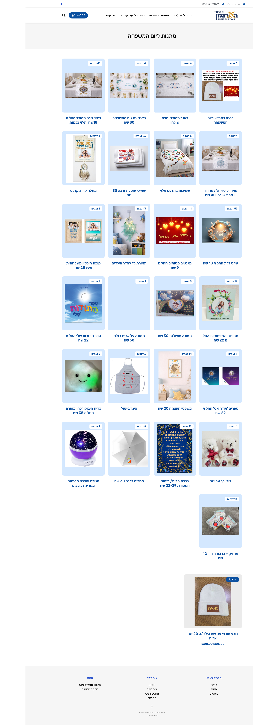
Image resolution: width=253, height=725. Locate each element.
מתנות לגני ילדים (158, 15)
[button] (38, 15)
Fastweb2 (118, 712)
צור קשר (85, 15)
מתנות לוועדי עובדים (107, 15)
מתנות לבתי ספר (134, 15)
